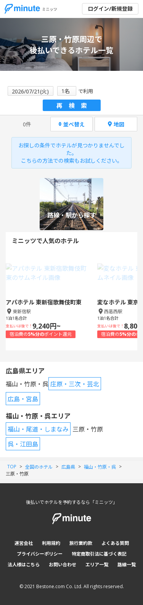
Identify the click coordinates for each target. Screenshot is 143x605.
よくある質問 (115, 543)
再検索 (74, 105)
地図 (116, 124)
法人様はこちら (24, 564)
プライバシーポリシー (40, 554)
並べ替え (71, 124)
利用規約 (51, 543)
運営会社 (23, 543)
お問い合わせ (62, 564)
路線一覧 (126, 564)
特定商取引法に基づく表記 (99, 554)
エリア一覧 (96, 564)
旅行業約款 (80, 543)
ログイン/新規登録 (110, 8)
